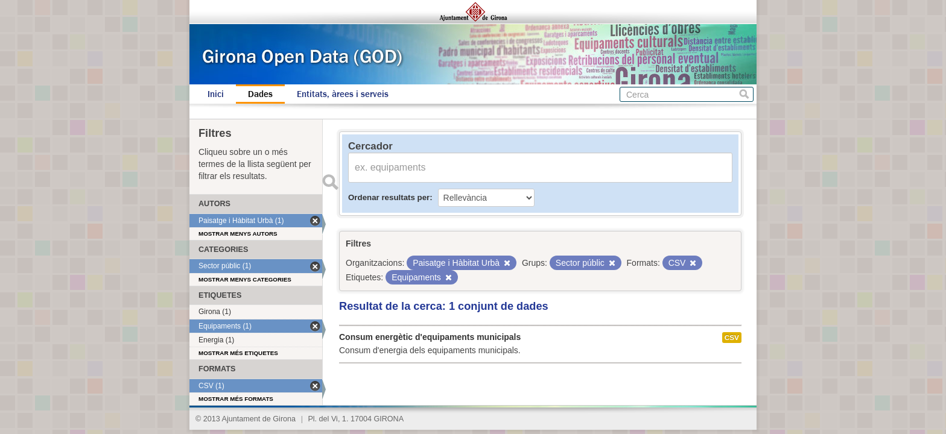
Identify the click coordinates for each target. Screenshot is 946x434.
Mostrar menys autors (238, 233)
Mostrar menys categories (244, 279)
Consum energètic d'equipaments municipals (430, 337)
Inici (216, 94)
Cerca (744, 94)
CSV (732, 337)
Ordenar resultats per (389, 197)
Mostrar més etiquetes (238, 353)
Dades (260, 94)
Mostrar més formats (235, 398)
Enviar (330, 182)
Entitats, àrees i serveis (343, 94)
